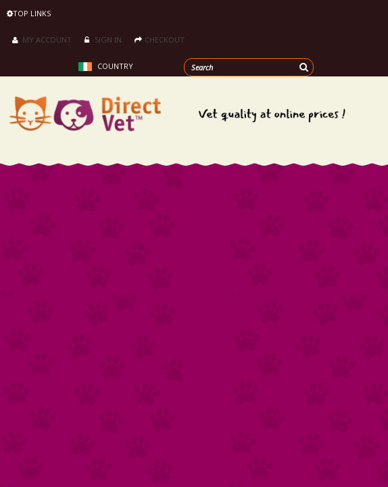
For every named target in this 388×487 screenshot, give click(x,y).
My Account (42, 39)
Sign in (103, 39)
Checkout (160, 39)
